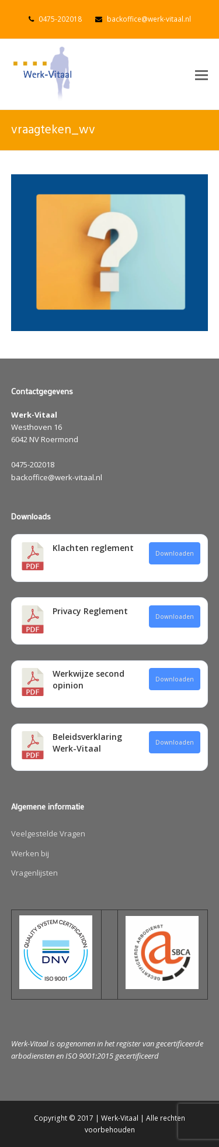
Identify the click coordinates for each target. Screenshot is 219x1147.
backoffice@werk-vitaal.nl (149, 19)
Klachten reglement (93, 547)
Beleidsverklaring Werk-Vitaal (87, 742)
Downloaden (174, 553)
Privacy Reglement (90, 610)
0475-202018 (60, 19)
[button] (201, 74)
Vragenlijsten (34, 872)
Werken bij (30, 853)
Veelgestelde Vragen (48, 833)
